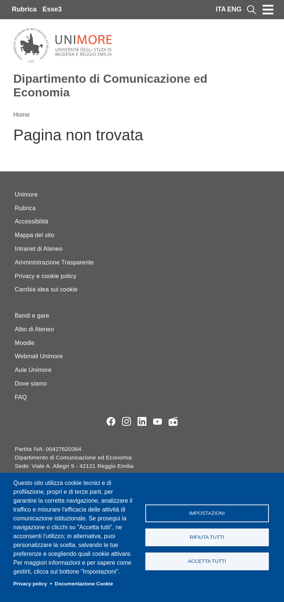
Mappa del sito (34, 235)
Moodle (25, 343)
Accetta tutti (207, 561)
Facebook (111, 421)
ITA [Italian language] (221, 9)
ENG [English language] (234, 9)
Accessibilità (31, 221)
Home (21, 114)
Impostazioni (206, 513)
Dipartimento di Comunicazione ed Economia (110, 85)
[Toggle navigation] (268, 10)
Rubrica (24, 9)
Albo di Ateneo (34, 329)
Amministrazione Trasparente (54, 262)
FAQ (21, 397)
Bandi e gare (32, 315)
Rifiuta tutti (207, 537)
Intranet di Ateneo (38, 249)
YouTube (157, 421)
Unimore (26, 194)
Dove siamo (31, 383)
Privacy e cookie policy (45, 276)
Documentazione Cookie (84, 583)
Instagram (126, 421)
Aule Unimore (33, 370)
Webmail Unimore (39, 356)
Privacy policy (30, 583)
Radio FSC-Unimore (173, 421)
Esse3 (52, 9)
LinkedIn (142, 421)
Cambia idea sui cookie (46, 289)
